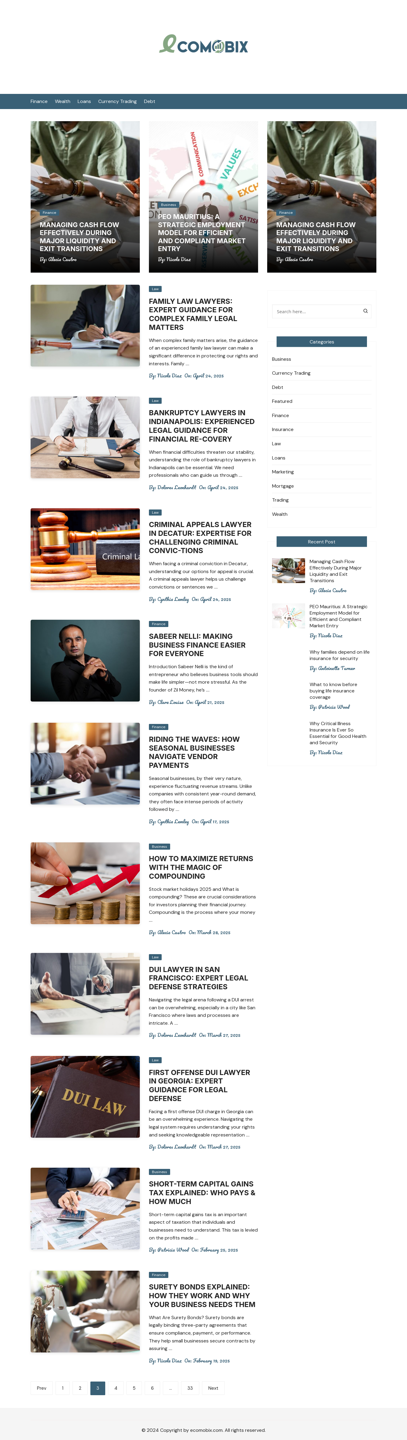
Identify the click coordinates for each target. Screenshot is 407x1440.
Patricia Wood (173, 1249)
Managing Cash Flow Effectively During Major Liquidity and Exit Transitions (79, 237)
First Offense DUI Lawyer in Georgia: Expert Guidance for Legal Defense (200, 1085)
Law (155, 289)
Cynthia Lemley (173, 599)
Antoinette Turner (336, 668)
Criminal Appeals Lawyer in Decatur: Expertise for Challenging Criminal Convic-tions (201, 537)
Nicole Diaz (178, 259)
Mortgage (283, 486)
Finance (39, 101)
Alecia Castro (62, 259)
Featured (282, 401)
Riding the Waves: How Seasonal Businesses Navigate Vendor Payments (195, 752)
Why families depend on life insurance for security (340, 655)
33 (190, 1388)
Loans (84, 101)
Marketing (283, 472)
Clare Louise (170, 702)
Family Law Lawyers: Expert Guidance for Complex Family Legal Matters (194, 314)
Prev (41, 1388)
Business (168, 204)
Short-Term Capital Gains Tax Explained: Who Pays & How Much (203, 1193)
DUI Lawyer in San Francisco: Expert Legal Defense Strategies (199, 978)
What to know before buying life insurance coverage (333, 690)
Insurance (283, 429)
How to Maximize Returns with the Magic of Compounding (202, 867)
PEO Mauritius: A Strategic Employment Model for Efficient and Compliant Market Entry (202, 233)
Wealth (62, 101)
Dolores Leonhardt (176, 487)
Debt (149, 101)
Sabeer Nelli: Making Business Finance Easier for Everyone (198, 645)
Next (213, 1388)
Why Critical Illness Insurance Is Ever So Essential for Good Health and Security (338, 733)
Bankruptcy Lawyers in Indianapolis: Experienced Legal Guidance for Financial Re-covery (202, 425)
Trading (280, 500)
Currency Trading (117, 101)
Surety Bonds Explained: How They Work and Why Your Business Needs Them (203, 1295)
